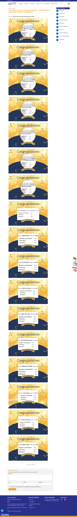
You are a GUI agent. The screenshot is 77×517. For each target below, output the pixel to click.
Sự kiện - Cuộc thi (54, 3)
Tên (9, 482)
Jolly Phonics (32, 501)
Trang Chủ (21, 3)
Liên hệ (38, 3)
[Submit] (69, 4)
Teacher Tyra (61, 29)
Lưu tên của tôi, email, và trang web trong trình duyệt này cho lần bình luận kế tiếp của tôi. (25, 486)
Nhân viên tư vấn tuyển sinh (53, 500)
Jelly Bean (31, 499)
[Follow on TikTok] (63, 500)
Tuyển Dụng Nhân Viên (66, 0)
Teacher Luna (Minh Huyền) (63, 26)
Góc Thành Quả (47, 3)
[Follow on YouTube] (65, 500)
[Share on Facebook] (27, 465)
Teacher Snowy (61, 23)
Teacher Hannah (62, 13)
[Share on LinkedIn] (34, 465)
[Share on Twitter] (28, 465)
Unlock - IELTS (32, 507)
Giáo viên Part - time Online (49, 499)
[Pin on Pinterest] (32, 465)
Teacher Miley (61, 16)
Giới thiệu (26, 4)
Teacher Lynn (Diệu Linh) (63, 19)
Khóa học (32, 4)
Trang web (40, 482)
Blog (41, 3)
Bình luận (10, 473)
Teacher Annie (61, 10)
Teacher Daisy (61, 39)
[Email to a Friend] (30, 465)
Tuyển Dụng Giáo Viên (59, 0)
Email (25, 482)
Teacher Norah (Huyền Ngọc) (64, 36)
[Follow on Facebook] (61, 500)
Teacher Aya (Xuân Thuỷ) (63, 32)
